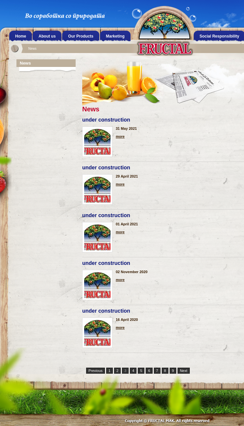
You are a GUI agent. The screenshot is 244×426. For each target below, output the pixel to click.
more (120, 136)
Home (20, 36)
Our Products (80, 36)
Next (183, 371)
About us (47, 36)
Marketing (115, 36)
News (32, 48)
